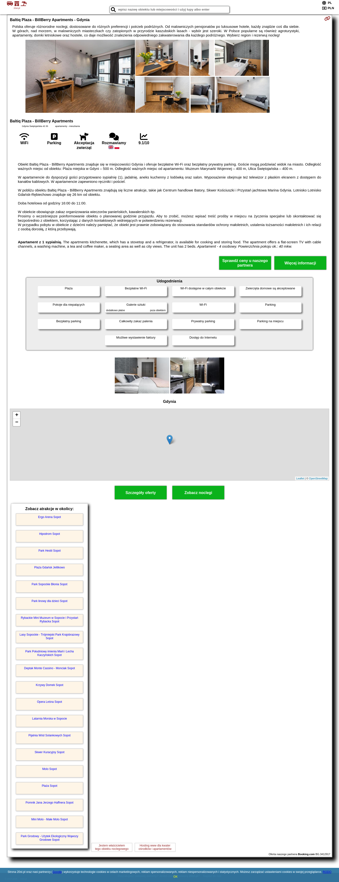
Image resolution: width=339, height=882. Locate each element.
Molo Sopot (49, 769)
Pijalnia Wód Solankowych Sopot (50, 735)
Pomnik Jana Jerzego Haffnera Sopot (49, 802)
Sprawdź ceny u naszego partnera (245, 263)
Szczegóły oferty (141, 493)
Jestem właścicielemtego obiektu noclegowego (111, 847)
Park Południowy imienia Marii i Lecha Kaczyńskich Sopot (49, 653)
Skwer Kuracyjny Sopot (49, 752)
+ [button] (16, 415)
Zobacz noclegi (198, 493)
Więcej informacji (300, 263)
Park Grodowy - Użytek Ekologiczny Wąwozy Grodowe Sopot (49, 837)
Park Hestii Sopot (49, 550)
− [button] (16, 422)
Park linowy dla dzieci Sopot (49, 601)
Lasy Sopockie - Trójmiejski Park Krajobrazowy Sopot (49, 636)
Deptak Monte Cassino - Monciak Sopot (49, 668)
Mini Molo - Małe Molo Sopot (49, 819)
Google (57, 872)
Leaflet (300, 478)
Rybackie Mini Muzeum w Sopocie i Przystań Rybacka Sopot (49, 619)
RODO (327, 872)
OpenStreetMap (318, 478)
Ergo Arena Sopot (49, 517)
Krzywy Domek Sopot (49, 685)
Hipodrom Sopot (49, 534)
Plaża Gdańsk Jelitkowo (49, 567)
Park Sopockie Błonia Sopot (49, 584)
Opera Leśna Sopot (49, 701)
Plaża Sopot (49, 785)
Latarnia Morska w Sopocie (49, 718)
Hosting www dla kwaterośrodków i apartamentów (155, 847)
